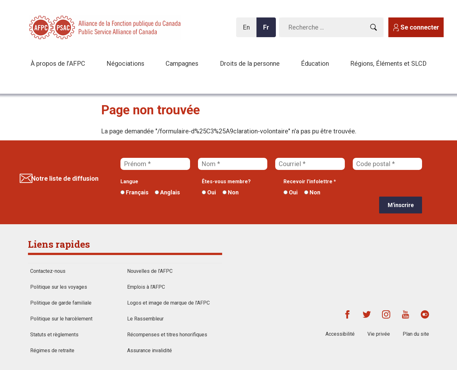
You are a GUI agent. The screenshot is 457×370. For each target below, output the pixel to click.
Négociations (125, 63)
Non (230, 192)
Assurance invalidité (149, 350)
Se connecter (419, 27)
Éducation (315, 63)
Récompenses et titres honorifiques (167, 335)
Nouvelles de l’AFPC (150, 271)
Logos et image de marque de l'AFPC (168, 303)
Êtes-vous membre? (226, 181)
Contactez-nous (47, 271)
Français (134, 192)
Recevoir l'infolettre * (309, 181)
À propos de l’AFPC (58, 63)
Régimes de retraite (52, 350)
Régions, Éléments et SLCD (388, 63)
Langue (129, 181)
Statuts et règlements (54, 335)
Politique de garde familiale (61, 303)
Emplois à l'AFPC (146, 287)
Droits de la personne (250, 63)
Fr (268, 30)
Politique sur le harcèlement (61, 319)
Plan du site (416, 334)
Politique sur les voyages (58, 287)
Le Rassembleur (145, 319)
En (248, 30)
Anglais (167, 192)
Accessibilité (340, 334)
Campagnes (182, 63)
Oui (209, 192)
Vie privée (378, 334)
